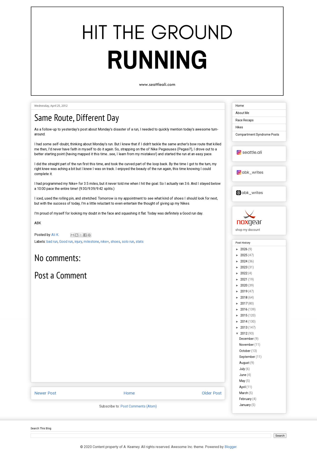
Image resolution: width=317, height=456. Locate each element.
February (245, 399)
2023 (244, 267)
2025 (244, 255)
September (247, 357)
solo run (128, 241)
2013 (244, 327)
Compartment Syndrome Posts (257, 134)
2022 (244, 273)
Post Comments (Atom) (138, 406)
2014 (244, 321)
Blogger (230, 447)
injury (78, 241)
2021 (244, 279)
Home (129, 393)
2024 (244, 261)
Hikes (239, 127)
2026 (244, 249)
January (245, 405)
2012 (244, 333)
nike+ (105, 241)
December (246, 338)
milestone (91, 241)
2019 (244, 291)
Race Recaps (245, 120)
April (242, 387)
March (244, 393)
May (242, 381)
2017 (244, 303)
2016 (244, 309)
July (242, 369)
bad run (52, 241)
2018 (244, 297)
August (244, 362)
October (245, 351)
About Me (242, 113)
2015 (244, 315)
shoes (115, 241)
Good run (66, 241)
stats (140, 241)
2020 (244, 285)
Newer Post (45, 393)
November (246, 344)
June (243, 375)
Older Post (211, 393)
